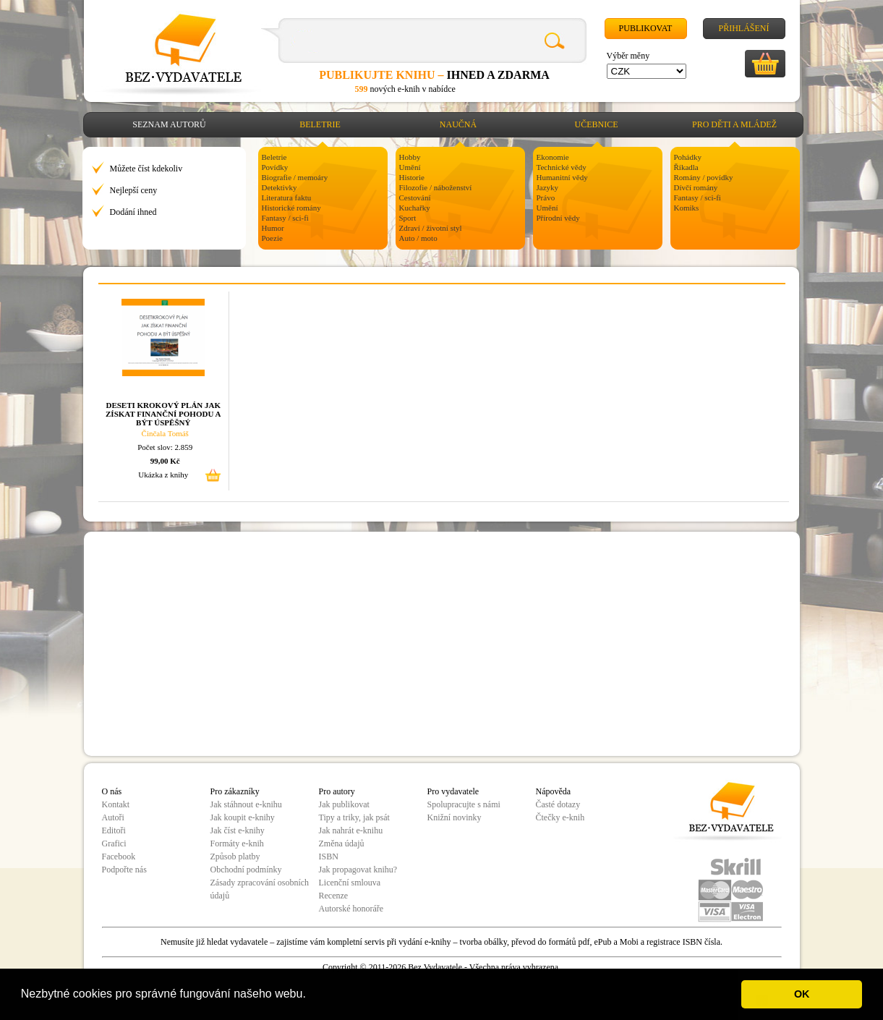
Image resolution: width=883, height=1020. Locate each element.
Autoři (113, 817)
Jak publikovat (344, 804)
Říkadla (686, 167)
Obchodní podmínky (246, 869)
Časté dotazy (558, 804)
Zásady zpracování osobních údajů (260, 889)
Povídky (275, 167)
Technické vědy (561, 167)
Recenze (334, 896)
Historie (412, 177)
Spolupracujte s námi (463, 804)
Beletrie (320, 124)
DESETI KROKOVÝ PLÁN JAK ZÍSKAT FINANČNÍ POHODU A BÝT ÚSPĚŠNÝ (163, 414)
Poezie (272, 238)
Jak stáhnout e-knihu (246, 804)
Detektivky (279, 187)
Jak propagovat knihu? (358, 869)
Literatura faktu (287, 197)
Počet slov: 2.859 (164, 447)
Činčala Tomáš (165, 433)
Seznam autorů (168, 124)
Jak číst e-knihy (237, 830)
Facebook (119, 856)
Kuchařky (414, 207)
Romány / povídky (703, 177)
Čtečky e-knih (560, 817)
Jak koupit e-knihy (242, 817)
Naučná (458, 124)
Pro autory (337, 791)
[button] (311, 995)
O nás (112, 791)
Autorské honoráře (351, 909)
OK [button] (802, 994)
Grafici (114, 843)
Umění (410, 167)
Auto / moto (418, 238)
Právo (546, 197)
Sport (408, 217)
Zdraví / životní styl (430, 228)
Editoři (114, 830)
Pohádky (688, 157)
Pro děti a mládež (734, 124)
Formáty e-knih (237, 843)
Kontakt (116, 804)
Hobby (410, 157)
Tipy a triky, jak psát (354, 817)
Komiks (686, 207)
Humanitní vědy (562, 177)
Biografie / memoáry (295, 177)
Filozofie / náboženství (435, 187)
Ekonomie (553, 157)
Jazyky (548, 187)
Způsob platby (235, 856)
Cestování (415, 197)
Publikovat (646, 28)
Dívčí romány (696, 187)
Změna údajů (341, 843)
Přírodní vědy (558, 217)
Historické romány (291, 207)
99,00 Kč (165, 460)
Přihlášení (743, 28)
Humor (273, 228)
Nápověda (553, 791)
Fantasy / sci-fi (285, 217)
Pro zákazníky (235, 791)
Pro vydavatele (453, 791)
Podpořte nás (124, 869)
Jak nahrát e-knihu (351, 830)
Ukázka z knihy (163, 474)
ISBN (328, 856)
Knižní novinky (454, 817)
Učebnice (596, 124)
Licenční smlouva (350, 882)
